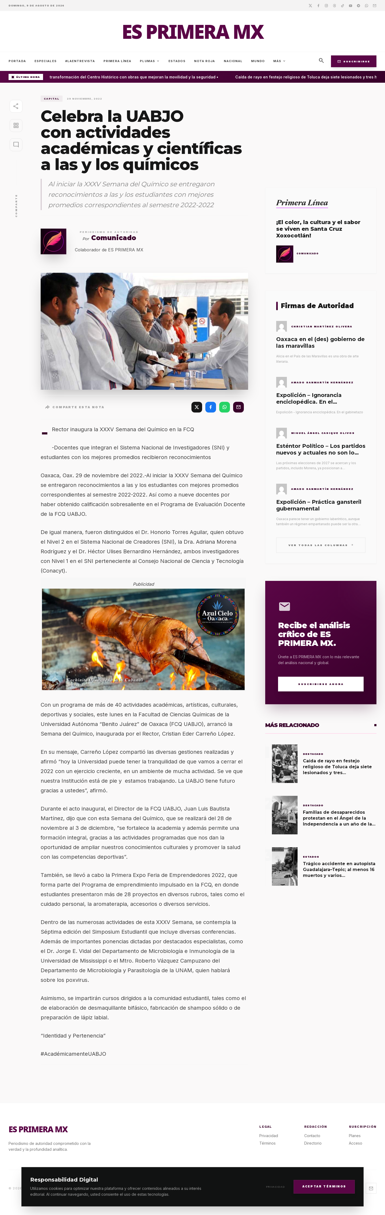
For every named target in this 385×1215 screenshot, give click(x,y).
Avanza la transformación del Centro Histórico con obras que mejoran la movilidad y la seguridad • (129, 77)
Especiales (45, 61)
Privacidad (275, 1186)
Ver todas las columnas (320, 545)
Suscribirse (353, 61)
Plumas (150, 61)
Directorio (313, 1143)
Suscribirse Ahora (321, 684)
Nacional (233, 61)
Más (279, 61)
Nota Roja (204, 61)
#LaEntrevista (80, 61)
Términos (267, 1143)
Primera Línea (117, 61)
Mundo (258, 61)
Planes (355, 1135)
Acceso (355, 1143)
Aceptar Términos (324, 1186)
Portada (17, 61)
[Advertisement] (320, 133)
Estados (177, 61)
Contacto (312, 1135)
